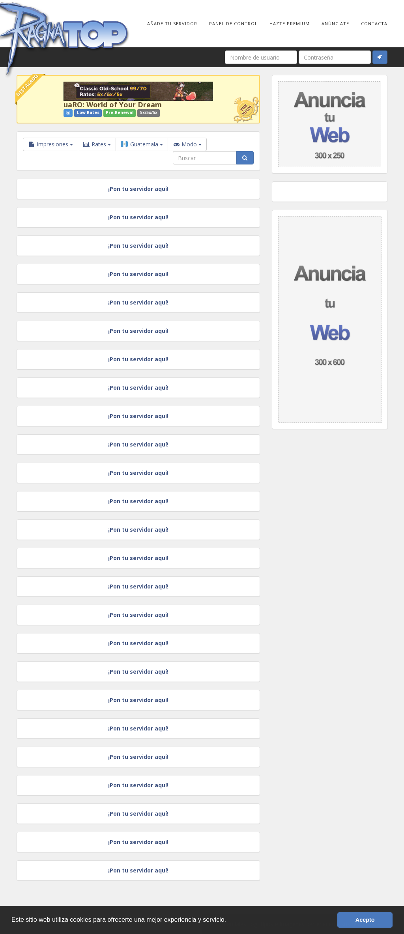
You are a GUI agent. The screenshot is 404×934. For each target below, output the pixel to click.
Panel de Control (233, 23)
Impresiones (50, 144)
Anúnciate (335, 23)
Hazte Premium (289, 23)
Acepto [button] (365, 920)
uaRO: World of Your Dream (113, 104)
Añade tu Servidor (172, 23)
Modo (187, 144)
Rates (97, 144)
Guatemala (142, 144)
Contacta (374, 23)
